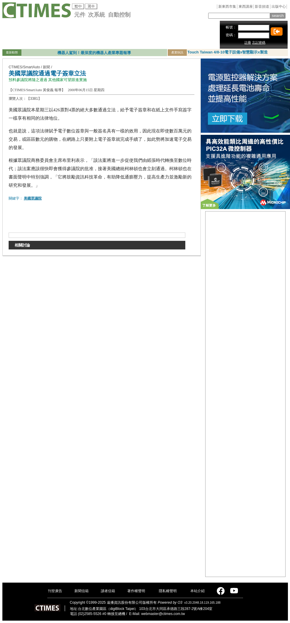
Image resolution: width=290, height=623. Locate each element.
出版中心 (279, 6)
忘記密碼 (258, 42)
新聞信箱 (81, 591)
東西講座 (246, 6)
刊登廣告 (55, 591)
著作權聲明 (136, 591)
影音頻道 (262, 6)
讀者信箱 (108, 591)
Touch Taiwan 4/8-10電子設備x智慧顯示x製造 (227, 52)
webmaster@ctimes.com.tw (163, 614)
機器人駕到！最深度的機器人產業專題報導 (94, 52)
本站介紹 (197, 591)
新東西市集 (227, 6)
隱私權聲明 (168, 591)
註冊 (247, 42)
